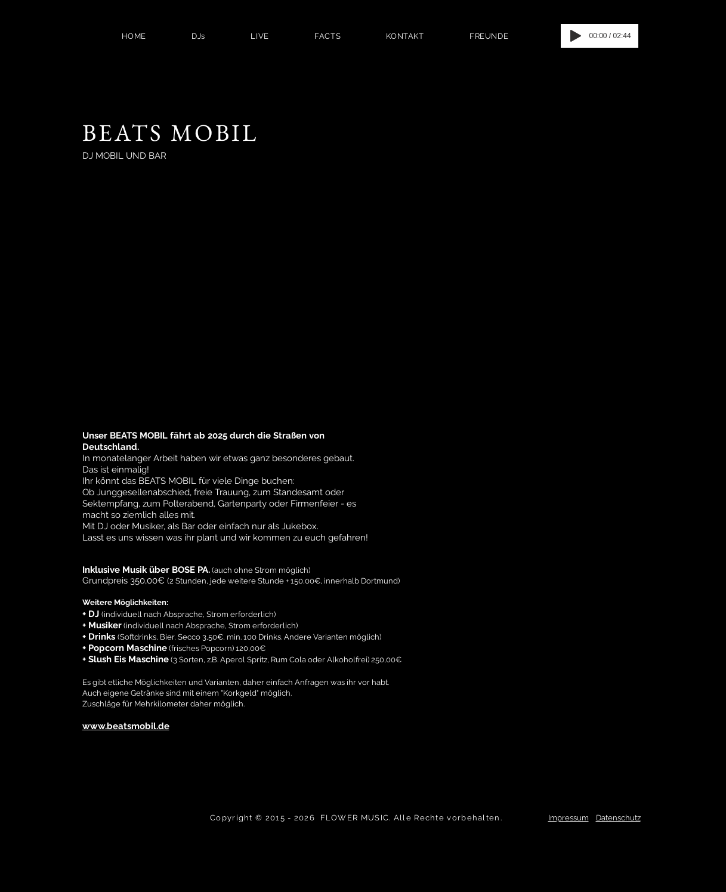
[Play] (575, 36)
